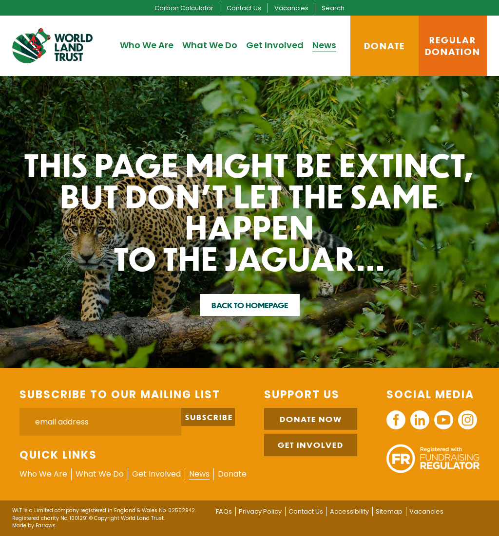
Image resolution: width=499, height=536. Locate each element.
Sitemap (389, 511)
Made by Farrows (34, 525)
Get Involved (275, 45)
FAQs (224, 511)
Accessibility (349, 511)
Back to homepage (249, 305)
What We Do (209, 45)
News (324, 45)
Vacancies (291, 8)
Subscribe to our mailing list (119, 394)
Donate (232, 474)
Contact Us (244, 8)
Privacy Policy (260, 511)
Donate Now (311, 419)
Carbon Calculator (183, 8)
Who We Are (146, 45)
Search (333, 8)
